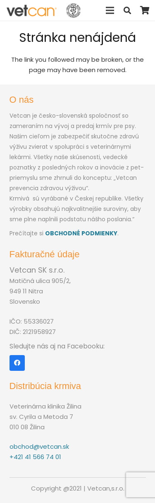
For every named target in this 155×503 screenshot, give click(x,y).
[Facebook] (17, 363)
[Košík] (145, 10)
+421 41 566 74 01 (35, 456)
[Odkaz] (31, 10)
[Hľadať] (127, 10)
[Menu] (110, 10)
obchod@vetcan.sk (39, 446)
